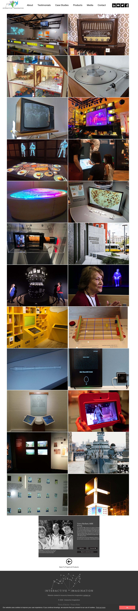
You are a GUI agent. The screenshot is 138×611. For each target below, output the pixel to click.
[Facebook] (127, 7)
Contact (102, 5)
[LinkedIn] (114, 7)
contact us (86, 595)
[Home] (12, 8)
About (30, 5)
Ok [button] (127, 607)
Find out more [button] (100, 607)
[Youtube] (118, 7)
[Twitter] (123, 7)
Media (90, 5)
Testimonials (44, 5)
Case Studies (62, 5)
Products (77, 5)
